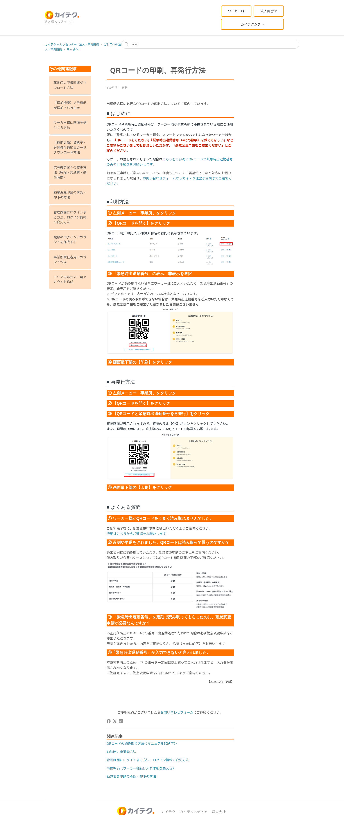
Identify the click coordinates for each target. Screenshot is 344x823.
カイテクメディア (193, 811)
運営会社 (219, 811)
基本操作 (72, 49)
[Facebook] (109, 721)
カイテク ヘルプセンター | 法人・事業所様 (72, 44)
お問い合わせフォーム (176, 712)
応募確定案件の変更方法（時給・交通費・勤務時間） (70, 172)
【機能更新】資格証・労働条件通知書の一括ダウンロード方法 (70, 147)
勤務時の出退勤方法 (121, 751)
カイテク (168, 811)
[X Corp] (115, 721)
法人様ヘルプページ (58, 22)
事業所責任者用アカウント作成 (70, 259)
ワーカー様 (236, 11)
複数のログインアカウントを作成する (70, 239)
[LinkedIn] (121, 721)
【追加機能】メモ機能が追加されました (70, 105)
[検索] (210, 44)
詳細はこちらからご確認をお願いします (136, 533)
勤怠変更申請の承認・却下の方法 (70, 194)
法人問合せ (269, 11)
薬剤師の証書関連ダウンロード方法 (70, 85)
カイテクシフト (252, 24)
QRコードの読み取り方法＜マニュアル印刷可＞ (142, 743)
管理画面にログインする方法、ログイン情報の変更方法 (70, 217)
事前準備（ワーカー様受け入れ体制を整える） (141, 768)
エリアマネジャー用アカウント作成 (70, 279)
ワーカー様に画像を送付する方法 (70, 125)
